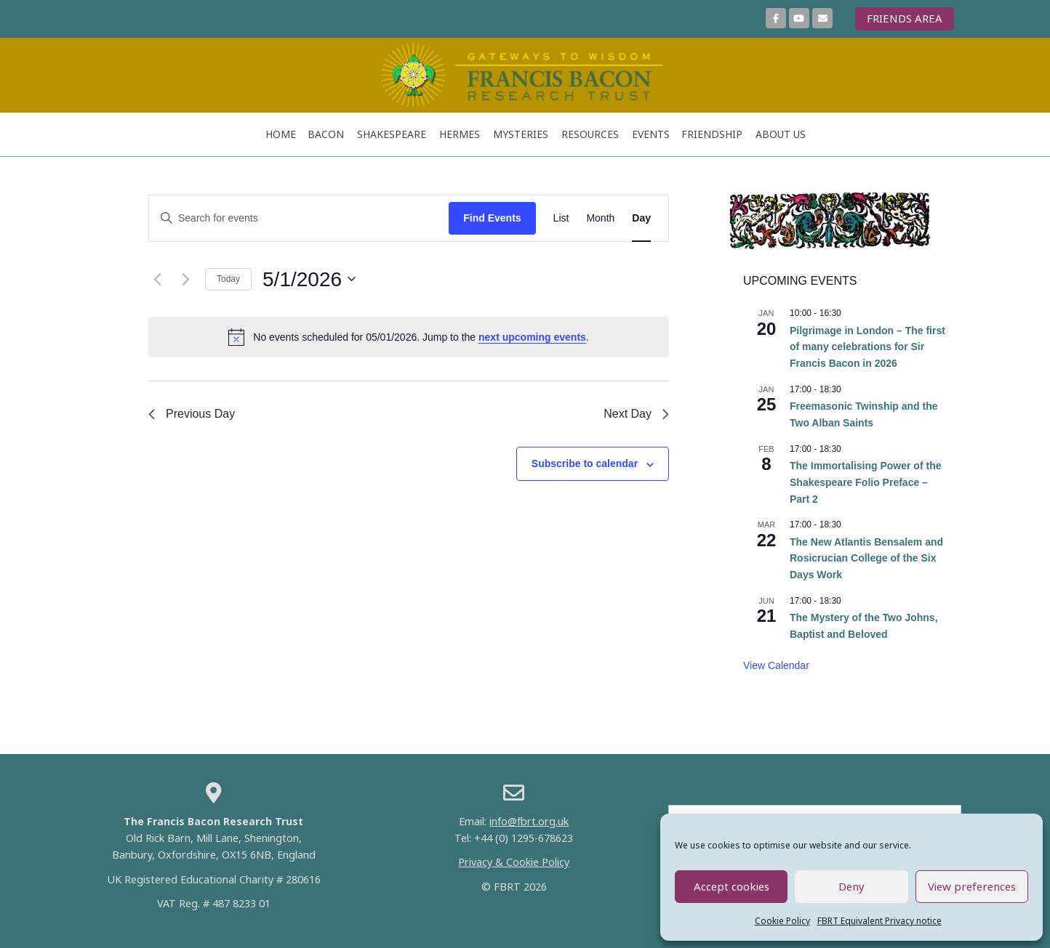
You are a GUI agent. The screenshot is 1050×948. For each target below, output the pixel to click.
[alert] (408, 337)
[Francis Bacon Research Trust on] (844, 18)
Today (228, 279)
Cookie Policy (782, 921)
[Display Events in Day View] (641, 218)
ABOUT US (781, 134)
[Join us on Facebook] (776, 18)
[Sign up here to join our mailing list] (822, 18)
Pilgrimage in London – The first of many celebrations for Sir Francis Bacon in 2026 (867, 347)
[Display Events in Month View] (600, 218)
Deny (851, 886)
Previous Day (191, 414)
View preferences (972, 886)
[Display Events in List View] (561, 218)
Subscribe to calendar (585, 463)
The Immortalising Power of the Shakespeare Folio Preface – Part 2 (865, 482)
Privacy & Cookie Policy (513, 862)
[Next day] (185, 279)
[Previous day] (157, 279)
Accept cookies (731, 886)
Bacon (326, 134)
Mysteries (520, 134)
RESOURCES (590, 134)
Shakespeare (391, 134)
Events (651, 134)
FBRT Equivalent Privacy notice (879, 921)
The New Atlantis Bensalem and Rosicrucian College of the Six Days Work (866, 558)
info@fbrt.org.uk (529, 821)
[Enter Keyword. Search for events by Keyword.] (299, 218)
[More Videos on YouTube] (799, 18)
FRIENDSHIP (711, 134)
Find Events (492, 218)
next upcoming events (532, 337)
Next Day (636, 414)
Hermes (459, 134)
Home (280, 134)
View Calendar (776, 665)
